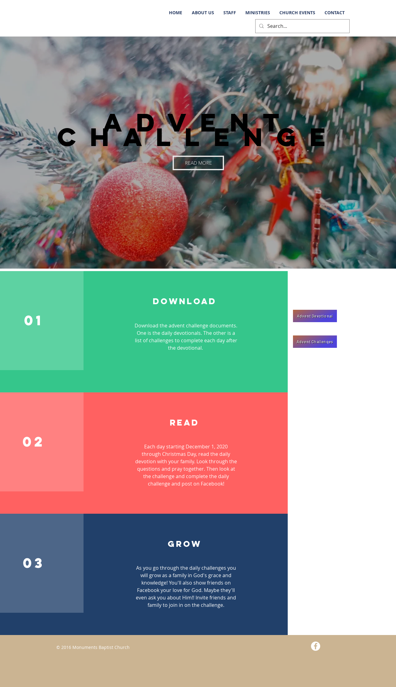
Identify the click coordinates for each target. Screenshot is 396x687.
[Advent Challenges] (315, 341)
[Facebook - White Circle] (315, 646)
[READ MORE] (198, 163)
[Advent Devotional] (315, 316)
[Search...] (301, 26)
